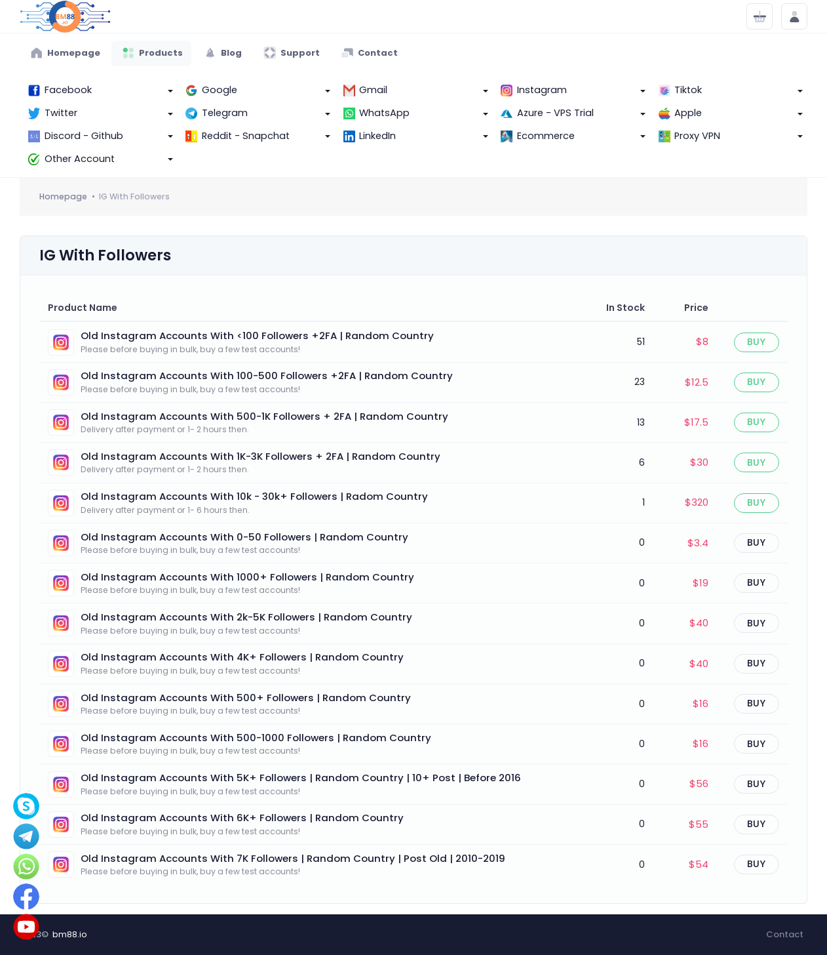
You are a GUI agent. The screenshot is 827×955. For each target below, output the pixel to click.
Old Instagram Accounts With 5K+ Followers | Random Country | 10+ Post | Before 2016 (301, 777)
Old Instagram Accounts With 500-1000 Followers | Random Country (256, 737)
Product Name (82, 307)
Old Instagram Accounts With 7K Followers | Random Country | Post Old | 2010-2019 (293, 858)
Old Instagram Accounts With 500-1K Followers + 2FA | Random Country (264, 416)
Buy (756, 341)
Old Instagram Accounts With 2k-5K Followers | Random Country (246, 617)
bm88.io (69, 934)
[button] (98, 90)
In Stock (625, 307)
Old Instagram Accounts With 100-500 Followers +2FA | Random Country (267, 375)
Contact (784, 934)
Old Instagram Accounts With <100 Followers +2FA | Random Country (257, 335)
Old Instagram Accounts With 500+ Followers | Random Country (246, 697)
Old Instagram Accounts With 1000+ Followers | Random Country (247, 577)
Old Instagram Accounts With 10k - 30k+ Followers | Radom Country (254, 496)
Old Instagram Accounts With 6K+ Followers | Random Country (242, 817)
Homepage (63, 196)
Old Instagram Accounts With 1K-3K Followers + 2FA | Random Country (260, 456)
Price (696, 307)
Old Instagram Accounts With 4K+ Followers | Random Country (242, 657)
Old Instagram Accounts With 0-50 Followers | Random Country (244, 537)
